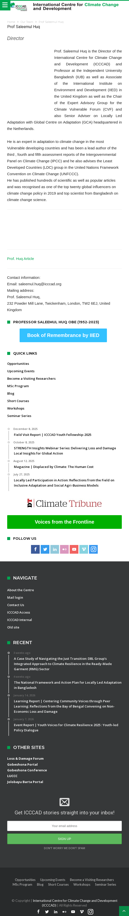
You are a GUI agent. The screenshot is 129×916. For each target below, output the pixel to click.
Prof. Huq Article (20, 258)
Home (11, 22)
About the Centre (20, 590)
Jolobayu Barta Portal (25, 782)
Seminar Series (19, 416)
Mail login (15, 597)
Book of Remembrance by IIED (63, 335)
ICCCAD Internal (19, 620)
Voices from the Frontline (64, 521)
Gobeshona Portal (22, 764)
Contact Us (15, 605)
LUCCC (12, 776)
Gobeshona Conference (27, 770)
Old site (13, 627)
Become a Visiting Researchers (31, 378)
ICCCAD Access (18, 612)
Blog (10, 393)
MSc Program (18, 386)
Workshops (15, 408)
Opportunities (18, 363)
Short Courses (18, 401)
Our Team (27, 22)
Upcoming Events (20, 371)
